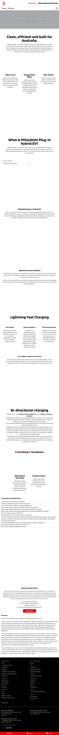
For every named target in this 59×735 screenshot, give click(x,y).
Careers (32, 685)
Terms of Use (33, 698)
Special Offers (5, 681)
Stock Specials (5, 683)
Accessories (33, 667)
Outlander (4, 669)
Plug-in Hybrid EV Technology (37, 691)
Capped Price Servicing (35, 676)
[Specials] (49, 733)
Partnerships (33, 687)
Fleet (3, 691)
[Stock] (10, 733)
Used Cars (4, 689)
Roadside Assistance (35, 669)
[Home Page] (4, 3)
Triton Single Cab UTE (7, 665)
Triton (3, 663)
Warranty (32, 673)
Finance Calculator (6, 695)
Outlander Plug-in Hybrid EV (8, 671)
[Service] (29, 733)
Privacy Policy (33, 696)
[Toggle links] (6, 728)
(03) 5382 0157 (32, 3)
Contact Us (33, 681)
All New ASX (4, 676)
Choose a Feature (15, 162)
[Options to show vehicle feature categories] (15, 163)
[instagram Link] (7, 703)
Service (32, 663)
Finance (3, 693)
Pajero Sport (5, 667)
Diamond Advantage (35, 671)
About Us (32, 683)
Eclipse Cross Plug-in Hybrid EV (9, 673)
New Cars (4, 685)
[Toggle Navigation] (57, 8)
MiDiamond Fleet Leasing (8, 697)
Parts (31, 665)
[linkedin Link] (5, 703)
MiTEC (31, 689)
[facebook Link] (2, 703)
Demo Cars (4, 687)
